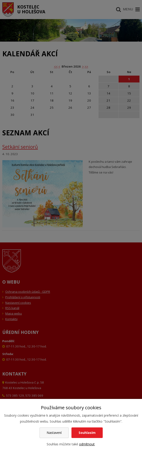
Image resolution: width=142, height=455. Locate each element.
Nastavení (54, 432)
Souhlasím (87, 432)
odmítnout (87, 444)
